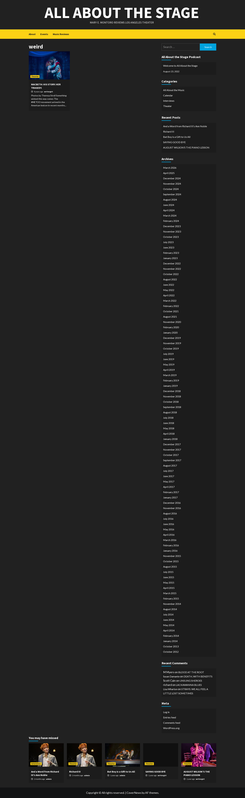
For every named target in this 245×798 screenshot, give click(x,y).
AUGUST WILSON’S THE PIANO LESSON (186, 147)
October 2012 (171, 651)
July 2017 (168, 470)
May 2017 (168, 481)
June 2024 (168, 204)
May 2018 (168, 428)
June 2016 (168, 524)
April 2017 (169, 486)
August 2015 (170, 566)
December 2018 (172, 391)
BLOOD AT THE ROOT (191, 672)
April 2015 (169, 587)
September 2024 (172, 194)
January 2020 (170, 332)
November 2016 (172, 508)
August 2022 (170, 279)
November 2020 (172, 321)
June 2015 (168, 577)
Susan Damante (171, 676)
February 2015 (171, 598)
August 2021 (170, 316)
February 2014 (171, 635)
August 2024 (170, 199)
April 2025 (169, 172)
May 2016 (168, 529)
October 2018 (171, 401)
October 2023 (171, 236)
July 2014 (168, 614)
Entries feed (169, 717)
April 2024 (169, 210)
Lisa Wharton (170, 689)
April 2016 (169, 534)
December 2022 (172, 263)
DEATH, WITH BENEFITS (198, 676)
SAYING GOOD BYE (174, 142)
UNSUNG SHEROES (191, 680)
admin (49, 779)
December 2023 (172, 226)
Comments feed (171, 722)
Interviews (168, 100)
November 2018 (172, 396)
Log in (166, 712)
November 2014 (172, 603)
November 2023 (172, 231)
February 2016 (171, 545)
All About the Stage (122, 12)
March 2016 (169, 539)
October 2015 (171, 561)
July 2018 (168, 417)
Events (44, 34)
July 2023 (168, 242)
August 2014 (170, 609)
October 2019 (171, 348)
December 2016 (172, 502)
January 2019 (170, 385)
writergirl (48, 91)
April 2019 (169, 369)
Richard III (168, 131)
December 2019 (172, 337)
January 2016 (170, 550)
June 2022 (168, 284)
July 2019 (168, 353)
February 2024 (171, 220)
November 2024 (172, 183)
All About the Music (174, 90)
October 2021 (171, 311)
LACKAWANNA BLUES (189, 684)
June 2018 (168, 422)
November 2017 (172, 449)
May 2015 (168, 582)
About (32, 34)
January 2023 (170, 258)
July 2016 (168, 518)
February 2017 (171, 492)
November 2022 (172, 268)
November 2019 (172, 343)
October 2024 (171, 188)
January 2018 (170, 438)
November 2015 (172, 555)
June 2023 (168, 247)
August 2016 (170, 513)
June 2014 (168, 619)
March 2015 (169, 593)
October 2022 (171, 274)
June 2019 (168, 359)
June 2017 (168, 476)
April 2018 (169, 433)
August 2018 (170, 412)
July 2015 (168, 571)
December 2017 (172, 444)
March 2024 (169, 215)
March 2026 (169, 167)
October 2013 (171, 646)
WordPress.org (171, 728)
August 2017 (170, 465)
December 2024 (172, 178)
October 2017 (171, 454)
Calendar (168, 95)
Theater (35, 76)
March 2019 (169, 375)
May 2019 (168, 364)
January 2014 (170, 641)
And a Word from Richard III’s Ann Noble (185, 126)
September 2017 (172, 460)
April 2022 (169, 295)
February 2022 (171, 305)
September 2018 (172, 406)
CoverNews (134, 792)
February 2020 (171, 327)
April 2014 (169, 630)
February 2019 (171, 380)
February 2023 (171, 252)
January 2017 (170, 497)
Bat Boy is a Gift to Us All (176, 136)
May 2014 (168, 625)
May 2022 (168, 289)
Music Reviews (61, 34)
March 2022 (169, 300)
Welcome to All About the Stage (180, 65)
